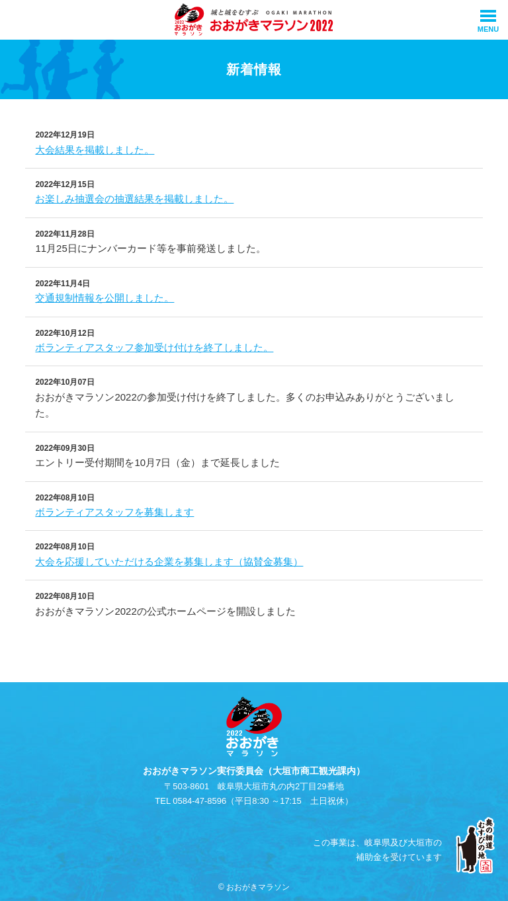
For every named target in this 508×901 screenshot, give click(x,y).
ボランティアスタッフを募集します (114, 512)
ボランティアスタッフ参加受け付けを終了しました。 (154, 347)
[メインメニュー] (488, 19)
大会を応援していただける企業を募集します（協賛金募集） (169, 561)
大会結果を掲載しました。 (94, 149)
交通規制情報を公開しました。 (104, 297)
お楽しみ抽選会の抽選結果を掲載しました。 (134, 198)
